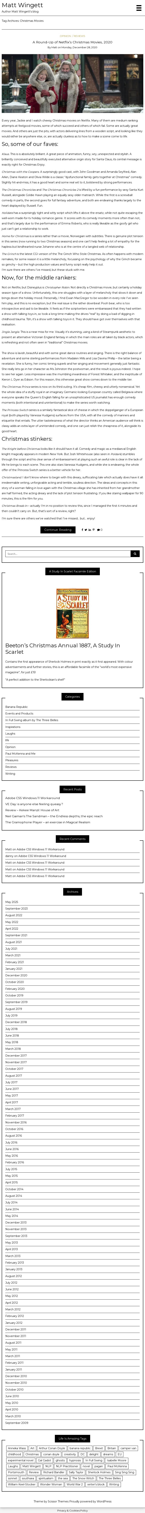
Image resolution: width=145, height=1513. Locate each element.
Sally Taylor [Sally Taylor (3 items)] (76, 1472)
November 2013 (16, 1229)
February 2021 (14, 962)
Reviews (79, 35)
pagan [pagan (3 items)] (99, 1466)
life (7, 740)
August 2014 (13, 1196)
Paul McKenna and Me (20, 753)
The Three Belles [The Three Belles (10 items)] (110, 1478)
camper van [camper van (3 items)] (128, 1448)
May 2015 (11, 1176)
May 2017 (11, 1095)
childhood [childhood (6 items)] (14, 1454)
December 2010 (16, 1376)
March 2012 (12, 1309)
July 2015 (11, 1169)
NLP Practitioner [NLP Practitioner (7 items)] (67, 1466)
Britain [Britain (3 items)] (111, 1448)
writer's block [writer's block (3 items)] (96, 1484)
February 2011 (14, 1362)
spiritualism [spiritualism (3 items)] (46, 1478)
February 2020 (15, 989)
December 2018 (16, 1022)
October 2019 (14, 995)
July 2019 (11, 1015)
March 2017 (13, 1109)
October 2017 (14, 1069)
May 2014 (11, 1216)
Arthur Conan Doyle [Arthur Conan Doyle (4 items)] (52, 1448)
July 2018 (11, 1029)
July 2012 (11, 1282)
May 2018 (11, 1042)
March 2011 (12, 1356)
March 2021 (12, 955)
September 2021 (16, 935)
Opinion (65, 35)
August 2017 (13, 1075)
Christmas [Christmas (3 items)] (32, 1454)
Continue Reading (58, 530)
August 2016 (13, 1135)
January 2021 (13, 969)
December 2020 (16, 975)
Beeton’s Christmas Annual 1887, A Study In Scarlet (62, 648)
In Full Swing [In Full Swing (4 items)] (93, 1460)
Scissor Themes (58, 1501)
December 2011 (15, 1329)
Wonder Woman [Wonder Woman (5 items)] (51, 1484)
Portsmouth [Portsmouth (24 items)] (16, 1472)
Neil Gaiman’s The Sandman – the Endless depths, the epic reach (54, 816)
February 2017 (14, 1115)
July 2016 (11, 1142)
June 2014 (12, 1209)
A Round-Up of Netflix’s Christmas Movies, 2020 (72, 42)
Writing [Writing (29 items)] (114, 1484)
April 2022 (11, 928)
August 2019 (13, 1009)
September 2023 (16, 908)
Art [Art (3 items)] (32, 1448)
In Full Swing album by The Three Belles (31, 720)
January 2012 (13, 1323)
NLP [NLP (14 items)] (48, 1466)
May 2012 (11, 1296)
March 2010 (13, 1416)
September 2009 (16, 1423)
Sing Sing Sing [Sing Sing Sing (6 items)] (124, 1472)
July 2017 (11, 1082)
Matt (54, 47)
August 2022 (13, 915)
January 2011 (13, 1369)
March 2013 (12, 1256)
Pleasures (11, 760)
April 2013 (11, 1249)
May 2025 (11, 902)
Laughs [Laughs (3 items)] (13, 1466)
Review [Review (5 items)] (34, 1472)
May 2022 (11, 922)
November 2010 (16, 1383)
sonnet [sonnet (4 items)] (12, 1478)
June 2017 (12, 1089)
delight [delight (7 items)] (94, 1454)
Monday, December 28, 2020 (79, 47)
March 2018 (13, 1049)
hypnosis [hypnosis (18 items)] (75, 1460)
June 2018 (12, 1035)
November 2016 (16, 1122)
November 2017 (16, 1062)
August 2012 (13, 1276)
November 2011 (15, 1336)
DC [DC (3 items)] (82, 1454)
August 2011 (13, 1342)
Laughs (10, 733)
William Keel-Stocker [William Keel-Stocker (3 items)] (21, 1484)
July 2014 (11, 1202)
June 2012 (12, 1289)
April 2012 (11, 1302)
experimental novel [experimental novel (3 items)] (20, 1460)
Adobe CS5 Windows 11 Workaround (32, 798)
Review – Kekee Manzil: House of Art (32, 810)
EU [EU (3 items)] (120, 1454)
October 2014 (14, 1189)
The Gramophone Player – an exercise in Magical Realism (47, 822)
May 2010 (11, 1403)
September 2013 (16, 1236)
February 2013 (14, 1262)
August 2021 (13, 942)
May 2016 (11, 1155)
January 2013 (13, 1269)
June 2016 (12, 1149)
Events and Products (19, 713)
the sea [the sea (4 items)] (63, 1478)
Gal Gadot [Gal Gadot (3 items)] (44, 1460)
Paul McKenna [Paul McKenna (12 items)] (117, 1466)
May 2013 (11, 1242)
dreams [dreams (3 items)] (108, 1454)
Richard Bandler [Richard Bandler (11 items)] (53, 1472)
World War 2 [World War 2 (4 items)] (75, 1484)
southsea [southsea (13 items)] (28, 1478)
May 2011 (11, 1349)
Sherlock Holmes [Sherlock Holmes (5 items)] (99, 1472)
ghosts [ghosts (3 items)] (60, 1460)
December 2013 (16, 1222)
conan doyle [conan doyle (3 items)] (51, 1454)
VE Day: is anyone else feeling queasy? (34, 804)
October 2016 (14, 1129)
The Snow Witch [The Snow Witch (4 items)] (83, 1478)
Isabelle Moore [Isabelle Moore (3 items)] (116, 1460)
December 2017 (16, 1055)
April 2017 (11, 1102)
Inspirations (12, 727)
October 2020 (14, 982)
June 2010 (12, 1396)
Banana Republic (16, 707)
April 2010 (11, 1409)
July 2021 (11, 948)
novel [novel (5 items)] (86, 1466)
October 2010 (14, 1389)
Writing (10, 773)
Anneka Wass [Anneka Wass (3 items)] (17, 1448)
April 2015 (11, 1182)
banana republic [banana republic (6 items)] (80, 1448)
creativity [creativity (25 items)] (70, 1454)
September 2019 (16, 1002)
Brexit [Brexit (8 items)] (99, 1448)
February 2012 (14, 1316)
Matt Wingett (22, 5)
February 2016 (14, 1162)
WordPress (104, 1501)
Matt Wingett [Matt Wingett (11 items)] (31, 1466)
